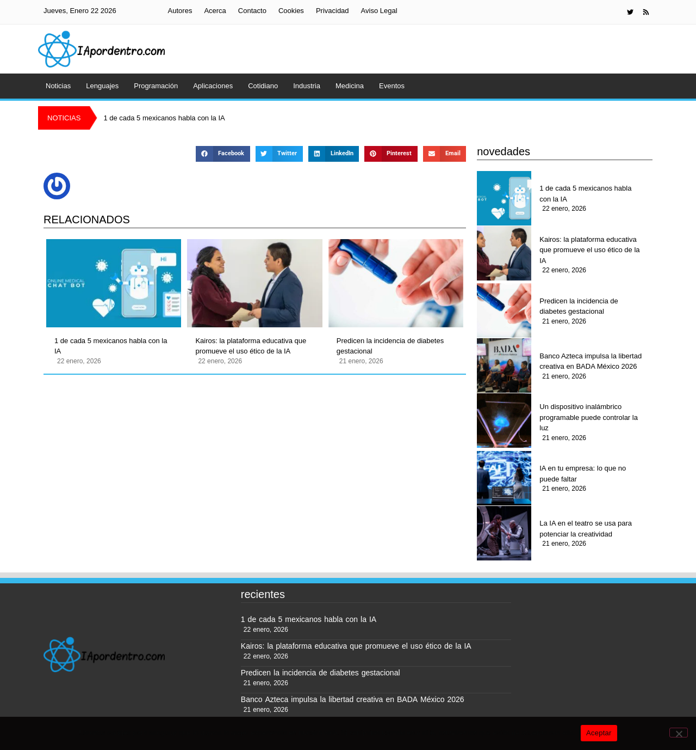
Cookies (291, 11)
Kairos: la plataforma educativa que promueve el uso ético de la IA (250, 346)
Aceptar (599, 733)
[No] (678, 732)
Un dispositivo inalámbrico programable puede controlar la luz (588, 417)
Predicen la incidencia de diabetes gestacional (390, 346)
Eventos (392, 86)
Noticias (58, 86)
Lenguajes (102, 86)
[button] (223, 154)
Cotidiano (263, 86)
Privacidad (332, 11)
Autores (180, 11)
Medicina (349, 86)
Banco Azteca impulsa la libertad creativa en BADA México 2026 (590, 361)
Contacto (252, 11)
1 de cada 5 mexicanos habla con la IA (110, 346)
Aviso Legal (379, 11)
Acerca (215, 11)
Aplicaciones (213, 86)
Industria (306, 86)
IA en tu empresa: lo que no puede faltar (582, 473)
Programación (156, 86)
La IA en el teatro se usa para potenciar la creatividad (585, 528)
